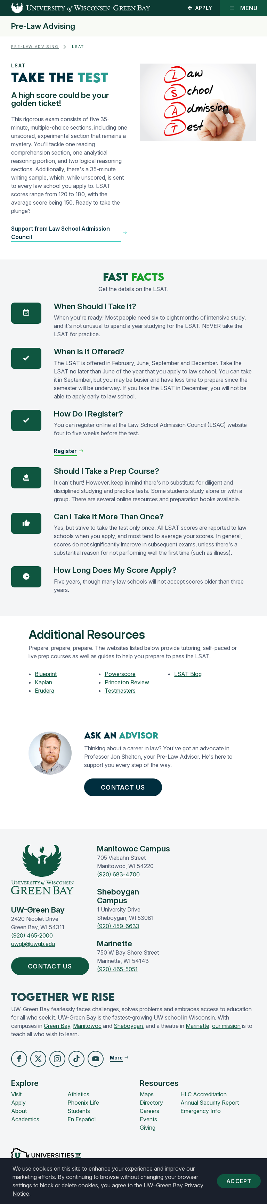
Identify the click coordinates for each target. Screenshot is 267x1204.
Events (148, 1119)
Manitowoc (87, 1025)
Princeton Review (127, 682)
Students (78, 1110)
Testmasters (120, 690)
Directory (151, 1102)
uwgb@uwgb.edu (33, 943)
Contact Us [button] (124, 787)
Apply (199, 8)
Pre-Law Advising (43, 26)
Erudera (44, 690)
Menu (243, 8)
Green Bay (57, 1025)
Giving (147, 1127)
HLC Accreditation (203, 1094)
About (19, 1110)
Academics (25, 1119)
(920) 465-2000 (32, 935)
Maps (147, 1094)
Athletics (78, 1094)
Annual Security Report (209, 1102)
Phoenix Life (83, 1102)
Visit (16, 1094)
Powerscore (120, 673)
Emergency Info (200, 1110)
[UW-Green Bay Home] (75, 8)
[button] (69, 232)
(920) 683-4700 (118, 874)
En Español (81, 1119)
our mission (226, 1025)
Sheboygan (128, 1025)
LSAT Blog (188, 673)
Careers (149, 1110)
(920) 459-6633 (118, 926)
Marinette (197, 1025)
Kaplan (43, 682)
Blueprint (46, 673)
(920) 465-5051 (117, 969)
